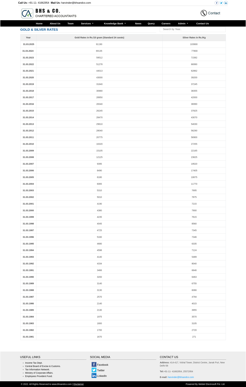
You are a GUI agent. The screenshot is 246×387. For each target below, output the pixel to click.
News (138, 23)
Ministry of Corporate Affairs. (39, 373)
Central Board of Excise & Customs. (43, 366)
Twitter (101, 370)
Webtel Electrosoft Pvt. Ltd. (211, 384)
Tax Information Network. (37, 369)
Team (70, 23)
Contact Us (202, 23)
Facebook (102, 364)
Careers (166, 23)
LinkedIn (102, 376)
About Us (55, 23)
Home (39, 23)
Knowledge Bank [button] (114, 23)
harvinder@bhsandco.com (181, 377)
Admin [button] (182, 23)
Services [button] (86, 23)
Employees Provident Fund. (39, 376)
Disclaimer (78, 384)
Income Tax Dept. (34, 363)
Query (151, 23)
